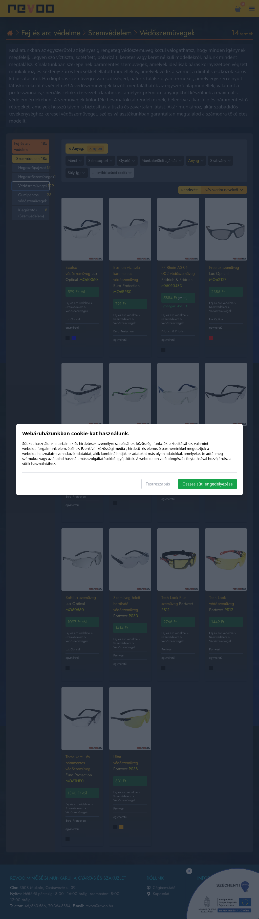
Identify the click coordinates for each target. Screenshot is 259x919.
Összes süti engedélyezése (207, 484)
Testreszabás (158, 484)
